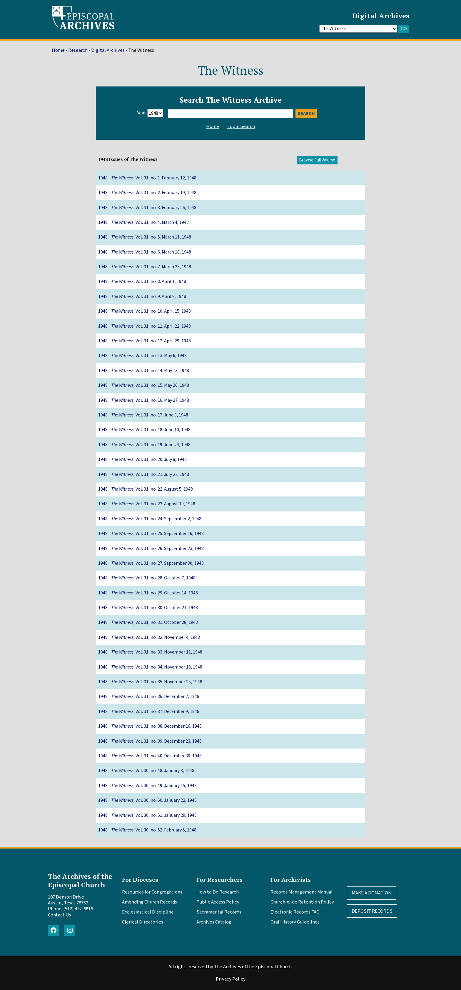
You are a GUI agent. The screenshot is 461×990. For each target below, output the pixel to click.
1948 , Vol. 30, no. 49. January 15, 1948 (147, 785)
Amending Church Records (149, 902)
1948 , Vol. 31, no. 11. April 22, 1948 (144, 326)
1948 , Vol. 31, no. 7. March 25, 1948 (144, 267)
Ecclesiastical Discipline (148, 912)
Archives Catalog (213, 922)
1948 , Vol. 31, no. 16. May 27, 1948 (143, 400)
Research (78, 50)
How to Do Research (217, 892)
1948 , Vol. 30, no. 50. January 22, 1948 (147, 800)
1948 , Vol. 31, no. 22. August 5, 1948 (145, 489)
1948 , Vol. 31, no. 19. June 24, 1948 (144, 444)
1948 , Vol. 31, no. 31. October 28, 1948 (148, 622)
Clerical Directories (142, 922)
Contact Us (59, 915)
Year (141, 112)
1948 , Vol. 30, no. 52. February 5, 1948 (147, 830)
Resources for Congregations (152, 892)
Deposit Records (372, 911)
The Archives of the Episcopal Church (80, 880)
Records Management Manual (301, 892)
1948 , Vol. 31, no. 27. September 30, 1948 (151, 563)
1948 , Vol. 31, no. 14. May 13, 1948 (143, 370)
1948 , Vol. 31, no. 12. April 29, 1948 (144, 341)
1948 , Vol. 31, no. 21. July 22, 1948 (143, 474)
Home (58, 50)
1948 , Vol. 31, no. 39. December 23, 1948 (150, 741)
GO (404, 29)
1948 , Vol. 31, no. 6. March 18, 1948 (144, 252)
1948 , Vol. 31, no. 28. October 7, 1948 (147, 578)
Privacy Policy (230, 979)
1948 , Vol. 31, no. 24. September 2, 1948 (149, 519)
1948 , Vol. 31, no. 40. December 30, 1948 (150, 756)
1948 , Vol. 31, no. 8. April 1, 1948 (142, 281)
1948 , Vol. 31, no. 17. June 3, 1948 (143, 415)
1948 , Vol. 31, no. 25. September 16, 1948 (151, 533)
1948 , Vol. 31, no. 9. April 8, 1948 (142, 296)
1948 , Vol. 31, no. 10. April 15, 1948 (144, 311)
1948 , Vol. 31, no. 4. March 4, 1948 (143, 222)
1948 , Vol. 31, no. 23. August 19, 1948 (146, 504)
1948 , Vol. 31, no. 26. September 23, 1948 (151, 548)
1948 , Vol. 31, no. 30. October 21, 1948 (148, 607)
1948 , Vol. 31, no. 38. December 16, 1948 (150, 726)
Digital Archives (380, 15)
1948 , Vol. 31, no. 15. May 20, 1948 (143, 385)
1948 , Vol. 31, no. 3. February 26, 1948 (147, 207)
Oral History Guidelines (295, 922)
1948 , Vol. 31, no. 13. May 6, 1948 (142, 355)
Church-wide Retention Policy (302, 902)
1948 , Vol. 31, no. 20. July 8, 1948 (142, 459)
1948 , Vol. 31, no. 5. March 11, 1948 (144, 237)
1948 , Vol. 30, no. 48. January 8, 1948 (146, 770)
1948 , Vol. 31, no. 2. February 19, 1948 (147, 192)
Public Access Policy (217, 902)
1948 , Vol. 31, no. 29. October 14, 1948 (148, 593)
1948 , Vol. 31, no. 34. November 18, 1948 (150, 667)
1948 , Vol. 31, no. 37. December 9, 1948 (148, 711)
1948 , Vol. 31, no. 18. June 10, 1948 (144, 429)
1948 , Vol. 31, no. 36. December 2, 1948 (148, 696)
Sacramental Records (218, 912)
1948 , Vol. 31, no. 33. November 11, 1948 (150, 652)
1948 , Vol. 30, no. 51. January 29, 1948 (147, 815)
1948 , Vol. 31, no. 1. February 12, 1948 (147, 178)
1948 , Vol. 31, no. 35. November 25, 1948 (150, 682)
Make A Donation (372, 892)
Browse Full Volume (317, 160)
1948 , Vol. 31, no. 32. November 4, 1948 (149, 637)
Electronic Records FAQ (295, 912)
